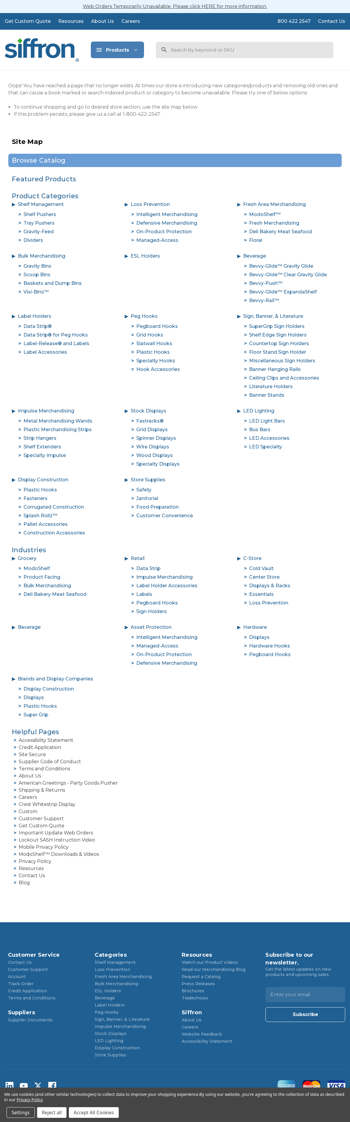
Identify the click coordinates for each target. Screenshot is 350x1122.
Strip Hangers (39, 438)
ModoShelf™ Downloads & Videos (59, 854)
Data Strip (148, 568)
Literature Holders (271, 386)
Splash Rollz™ (40, 515)
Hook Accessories (158, 369)
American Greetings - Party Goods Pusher (68, 783)
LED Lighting (258, 411)
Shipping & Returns (42, 790)
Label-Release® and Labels (56, 343)
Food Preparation (157, 507)
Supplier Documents (30, 1020)
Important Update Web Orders (56, 833)
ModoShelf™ (265, 214)
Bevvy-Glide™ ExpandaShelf (283, 292)
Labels (144, 594)
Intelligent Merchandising (166, 214)
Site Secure (32, 754)
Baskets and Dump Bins (52, 283)
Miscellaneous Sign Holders (282, 361)
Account (17, 976)
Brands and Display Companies (55, 679)
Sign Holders (151, 611)
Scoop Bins (36, 274)
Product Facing (41, 577)
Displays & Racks (269, 585)
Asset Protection (151, 627)
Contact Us (331, 21)
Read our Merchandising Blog (214, 969)
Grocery (27, 558)
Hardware (255, 627)
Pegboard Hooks (157, 326)
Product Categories (45, 196)
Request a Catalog (201, 976)
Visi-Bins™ (36, 292)
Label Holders (34, 316)
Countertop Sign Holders (279, 343)
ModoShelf (36, 568)
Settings (21, 1112)
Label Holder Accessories (166, 585)
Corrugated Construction (53, 507)
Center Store (264, 577)
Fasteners (35, 498)
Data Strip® (37, 326)
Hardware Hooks (269, 646)
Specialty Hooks (155, 361)
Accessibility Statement (46, 740)
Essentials (261, 594)
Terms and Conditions (44, 769)
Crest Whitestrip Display (47, 804)
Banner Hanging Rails (275, 369)
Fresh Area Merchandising (274, 204)
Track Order (21, 983)
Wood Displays (154, 455)
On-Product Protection (164, 231)
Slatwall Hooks (154, 343)
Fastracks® (150, 421)
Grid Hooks (149, 335)
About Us (102, 21)
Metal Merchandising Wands (57, 421)
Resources (71, 21)
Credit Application (40, 747)
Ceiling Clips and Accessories (284, 378)
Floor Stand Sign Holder (277, 352)
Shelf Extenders (42, 447)
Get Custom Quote (28, 21)
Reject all (52, 1112)
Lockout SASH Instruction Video (57, 840)
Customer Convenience (164, 515)
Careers (130, 21)
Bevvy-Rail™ (264, 300)
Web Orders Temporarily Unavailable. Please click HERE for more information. (175, 6)
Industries (29, 550)
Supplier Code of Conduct (50, 761)
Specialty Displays (158, 464)
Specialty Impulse (44, 455)
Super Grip (35, 715)
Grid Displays (152, 429)
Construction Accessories (54, 533)
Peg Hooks (144, 316)
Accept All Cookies (94, 1112)
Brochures (193, 991)
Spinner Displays (156, 438)
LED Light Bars (267, 421)
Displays (259, 637)
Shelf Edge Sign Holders (278, 335)
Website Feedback (202, 1034)
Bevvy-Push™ (265, 283)
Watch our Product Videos (210, 962)
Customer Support (41, 818)
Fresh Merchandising (274, 223)
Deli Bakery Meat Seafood (280, 231)
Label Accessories (45, 352)
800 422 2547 (294, 21)
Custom (28, 811)
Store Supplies (148, 480)
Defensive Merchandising (166, 223)
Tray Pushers (39, 223)
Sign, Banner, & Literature (273, 316)
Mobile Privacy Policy (44, 847)
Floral (255, 240)
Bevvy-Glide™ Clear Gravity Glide (288, 274)
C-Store (252, 558)
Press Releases (198, 983)
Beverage (254, 256)
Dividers (33, 240)
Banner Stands (266, 395)
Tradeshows (195, 998)
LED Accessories (269, 438)
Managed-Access (157, 240)
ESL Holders (145, 256)
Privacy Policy (35, 861)
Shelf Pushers (39, 214)
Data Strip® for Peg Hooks (55, 335)
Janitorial (147, 498)
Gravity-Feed (38, 231)
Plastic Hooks (153, 352)
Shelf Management (41, 204)
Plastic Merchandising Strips (57, 429)
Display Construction (43, 480)
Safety (143, 490)
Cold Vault (261, 568)
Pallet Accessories (45, 524)
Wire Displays (152, 447)
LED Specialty (265, 447)
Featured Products (44, 179)
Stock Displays (148, 411)
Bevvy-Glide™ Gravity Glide (281, 266)
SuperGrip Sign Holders (277, 326)
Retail (138, 558)
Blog (24, 882)
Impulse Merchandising (46, 411)
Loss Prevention (150, 204)
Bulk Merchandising (41, 256)
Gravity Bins (37, 266)
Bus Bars (259, 429)
